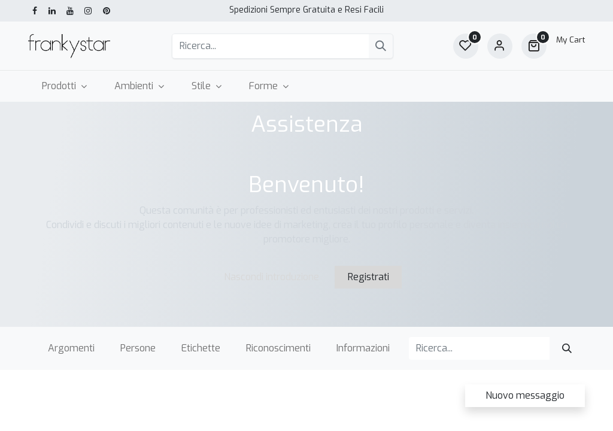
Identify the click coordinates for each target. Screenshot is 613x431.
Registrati (368, 277)
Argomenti (71, 348)
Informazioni (363, 348)
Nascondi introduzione (271, 277)
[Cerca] (381, 46)
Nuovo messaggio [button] (525, 395)
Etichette (200, 348)
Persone (138, 348)
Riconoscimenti (278, 348)
